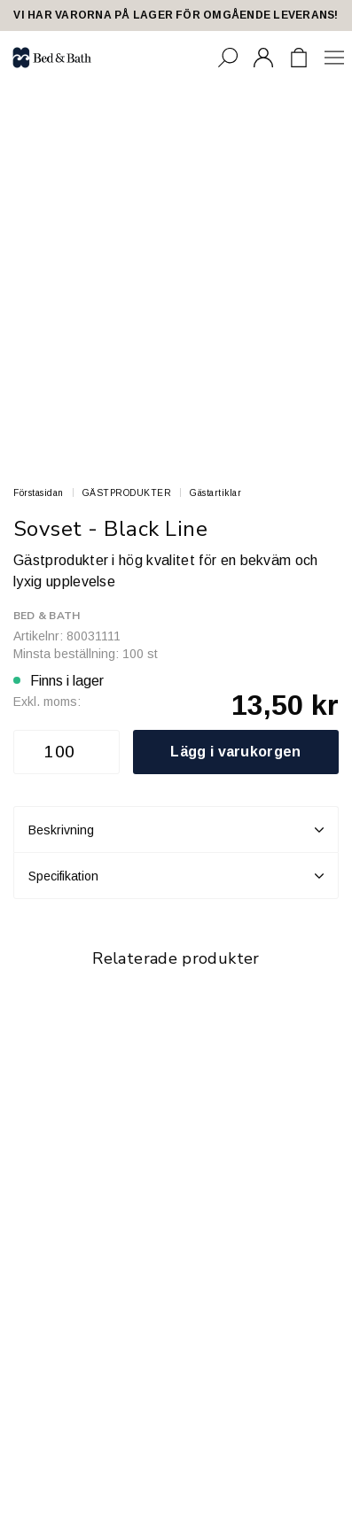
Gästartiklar (215, 493)
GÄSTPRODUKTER (127, 493)
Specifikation (176, 876)
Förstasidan (38, 493)
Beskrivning (176, 830)
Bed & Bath (46, 616)
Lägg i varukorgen (235, 751)
